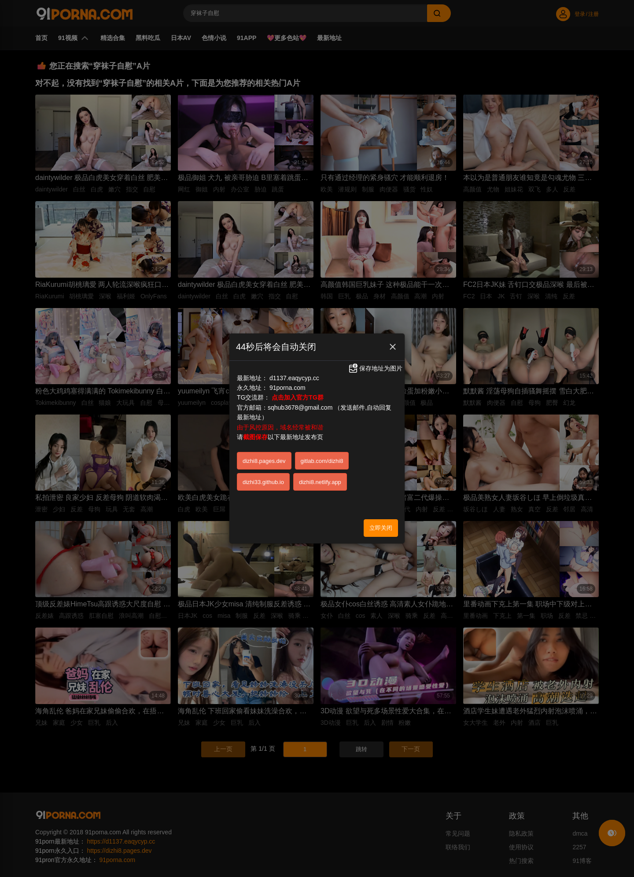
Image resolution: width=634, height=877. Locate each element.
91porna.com (287, 383)
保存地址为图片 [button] (375, 364)
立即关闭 (380, 523)
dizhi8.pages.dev (264, 457)
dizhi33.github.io (263, 478)
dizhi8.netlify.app (320, 478)
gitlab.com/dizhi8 (322, 457)
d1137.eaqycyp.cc (294, 374)
